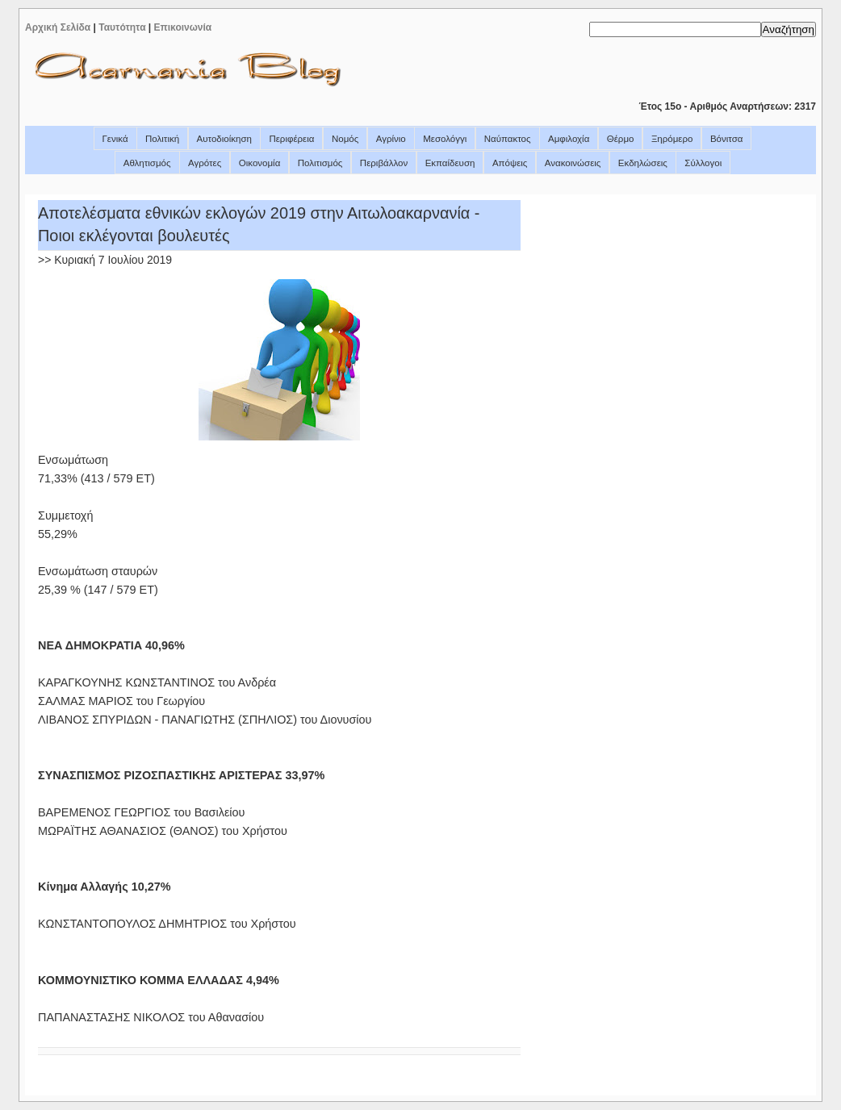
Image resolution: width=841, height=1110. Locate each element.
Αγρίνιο (391, 139)
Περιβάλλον (384, 163)
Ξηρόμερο (672, 139)
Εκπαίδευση (450, 163)
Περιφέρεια (291, 139)
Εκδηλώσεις (642, 163)
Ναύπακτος (507, 139)
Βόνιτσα (726, 139)
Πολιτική (162, 139)
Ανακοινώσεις (573, 163)
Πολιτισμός (320, 163)
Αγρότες (204, 163)
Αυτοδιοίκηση (224, 139)
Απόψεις (509, 163)
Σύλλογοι (703, 163)
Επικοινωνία (183, 27)
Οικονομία (260, 163)
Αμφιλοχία (568, 139)
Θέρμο (620, 139)
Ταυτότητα (121, 27)
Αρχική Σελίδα (57, 27)
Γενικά (115, 139)
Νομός (345, 139)
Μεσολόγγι (445, 139)
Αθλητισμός (147, 163)
